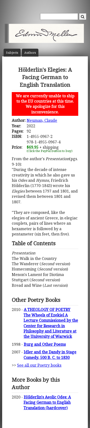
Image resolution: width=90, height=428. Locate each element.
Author (30, 52)
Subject (12, 52)
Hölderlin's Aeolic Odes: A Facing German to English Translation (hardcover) (47, 402)
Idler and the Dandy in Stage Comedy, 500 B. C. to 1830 (50, 354)
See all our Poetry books (39, 365)
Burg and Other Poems (45, 344)
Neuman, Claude (42, 120)
